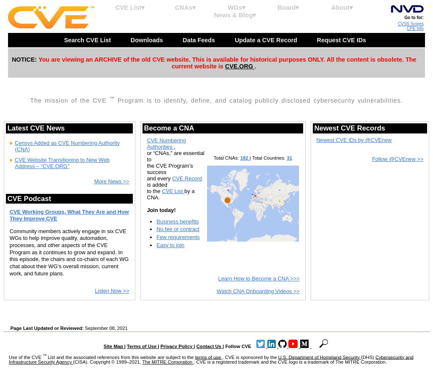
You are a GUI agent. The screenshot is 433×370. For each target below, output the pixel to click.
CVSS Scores (411, 24)
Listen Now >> (112, 291)
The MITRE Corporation (168, 362)
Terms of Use (142, 346)
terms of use (209, 356)
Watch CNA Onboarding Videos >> (258, 291)
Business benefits (177, 221)
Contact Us (209, 346)
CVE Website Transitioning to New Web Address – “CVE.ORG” (62, 163)
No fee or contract (177, 229)
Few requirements (177, 237)
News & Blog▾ (235, 15)
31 (289, 158)
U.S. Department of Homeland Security (319, 356)
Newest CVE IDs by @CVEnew (354, 140)
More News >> (111, 181)
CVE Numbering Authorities (166, 143)
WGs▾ (236, 7)
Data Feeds (200, 40)
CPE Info (415, 28)
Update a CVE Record (267, 40)
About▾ (341, 7)
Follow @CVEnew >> (397, 159)
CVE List (173, 191)
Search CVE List (88, 40)
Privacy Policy (177, 346)
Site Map (114, 346)
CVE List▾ (130, 7)
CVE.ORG (240, 66)
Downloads (148, 40)
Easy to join (170, 245)
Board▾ (288, 7)
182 (245, 158)
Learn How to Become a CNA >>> (259, 278)
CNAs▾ (185, 7)
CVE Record (187, 178)
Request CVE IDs (342, 40)
